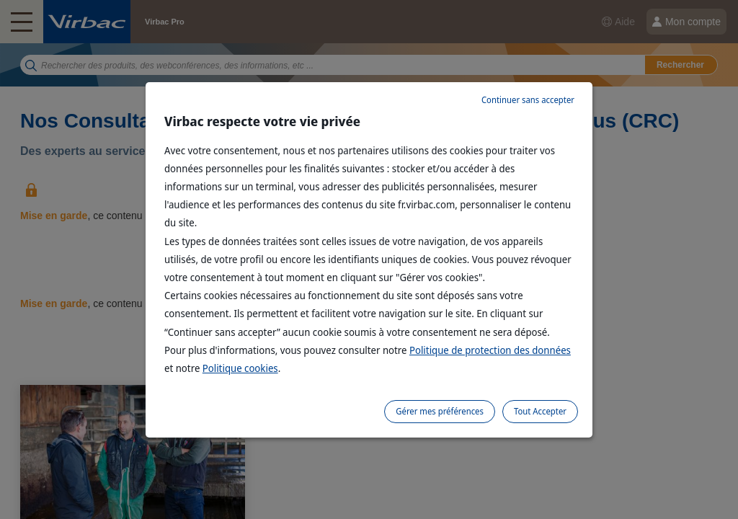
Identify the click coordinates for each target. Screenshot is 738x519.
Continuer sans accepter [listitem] (527, 100)
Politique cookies (240, 368)
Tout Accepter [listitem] (540, 411)
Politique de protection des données (490, 350)
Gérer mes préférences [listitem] (440, 411)
